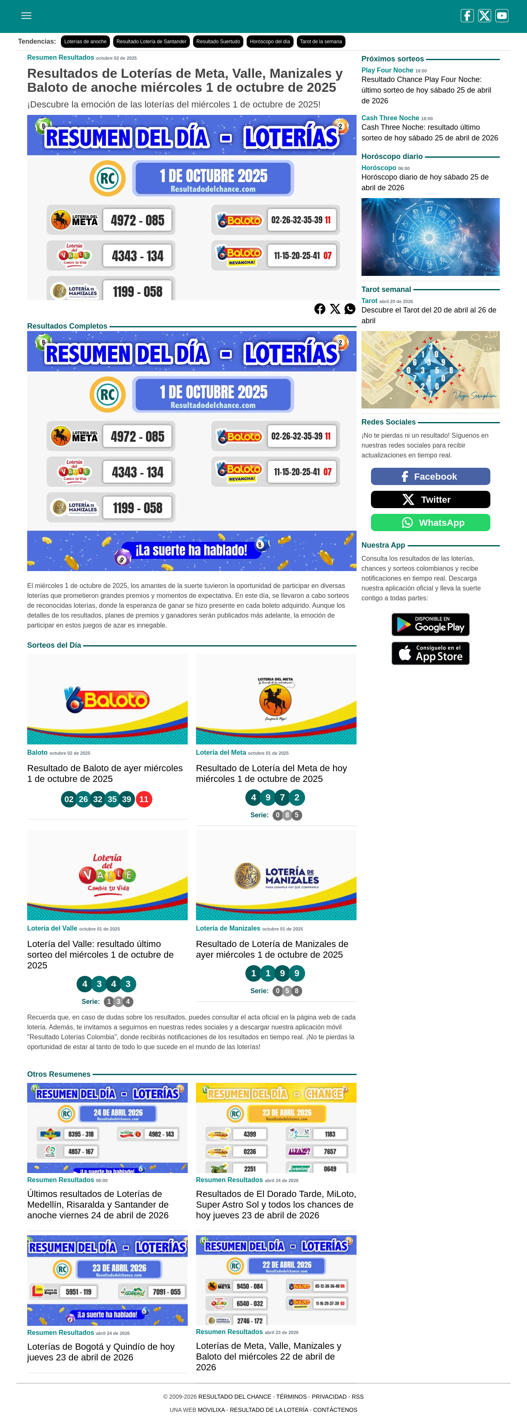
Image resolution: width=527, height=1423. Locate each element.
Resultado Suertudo (218, 41)
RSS (358, 1396)
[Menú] (24, 12)
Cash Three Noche (390, 117)
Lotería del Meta (221, 752)
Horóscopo (378, 167)
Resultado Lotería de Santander (152, 41)
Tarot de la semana (321, 41)
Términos (291, 1396)
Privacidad (329, 1396)
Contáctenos (335, 1410)
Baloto (37, 752)
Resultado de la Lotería (269, 1410)
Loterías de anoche (85, 41)
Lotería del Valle (52, 928)
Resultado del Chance (234, 1396)
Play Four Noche (387, 70)
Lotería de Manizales (228, 928)
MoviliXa (211, 1410)
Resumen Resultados (60, 57)
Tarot (369, 300)
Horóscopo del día (270, 41)
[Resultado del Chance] (135, 16)
